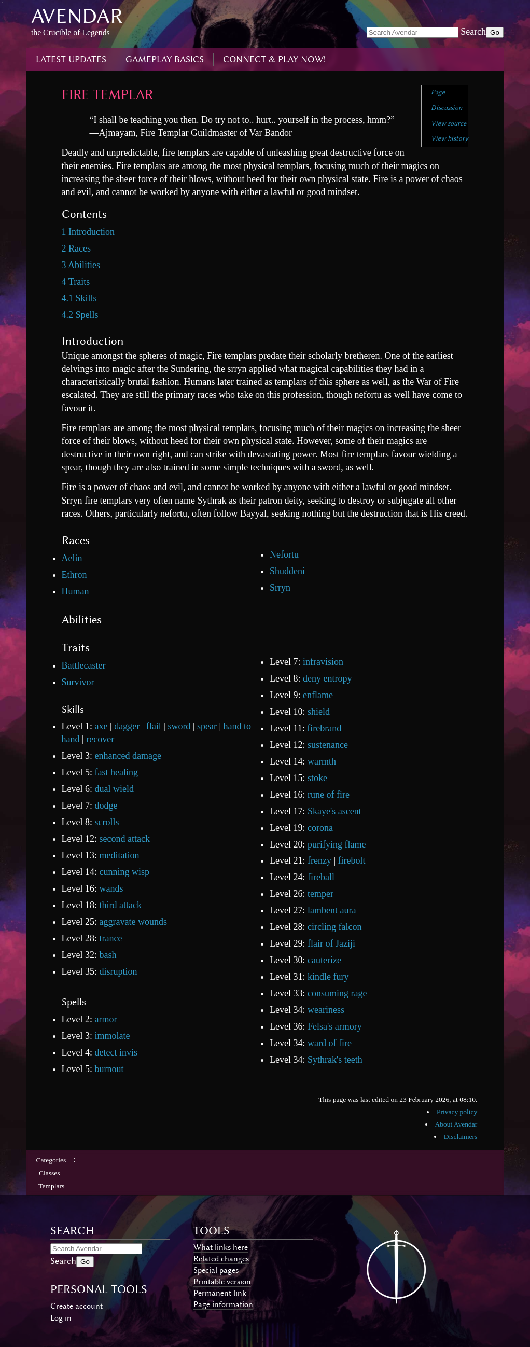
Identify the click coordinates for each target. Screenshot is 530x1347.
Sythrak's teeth (335, 1059)
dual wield (114, 789)
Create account (76, 1306)
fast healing (116, 772)
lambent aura (332, 910)
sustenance (328, 745)
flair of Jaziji (331, 943)
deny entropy (327, 678)
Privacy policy (457, 1112)
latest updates (71, 59)
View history (449, 138)
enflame (318, 695)
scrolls (107, 822)
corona (320, 828)
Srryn (280, 587)
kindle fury (328, 976)
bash (108, 955)
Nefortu (284, 554)
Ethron (74, 575)
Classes (49, 1173)
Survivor (78, 682)
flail (153, 726)
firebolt (352, 860)
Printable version (222, 1281)
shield (319, 711)
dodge (106, 805)
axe (101, 726)
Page (438, 92)
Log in (61, 1318)
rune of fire (329, 794)
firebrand (324, 728)
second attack (125, 839)
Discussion (446, 108)
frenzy (319, 860)
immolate (112, 1036)
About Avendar (456, 1124)
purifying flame (337, 844)
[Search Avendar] (412, 32)
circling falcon (334, 927)
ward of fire (330, 1043)
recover (100, 739)
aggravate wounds (133, 921)
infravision (323, 662)
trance (111, 938)
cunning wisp (125, 872)
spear (207, 726)
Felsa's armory (335, 1026)
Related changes (221, 1258)
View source (448, 123)
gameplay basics (164, 59)
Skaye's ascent (334, 811)
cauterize (324, 960)
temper (320, 893)
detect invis (116, 1052)
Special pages (216, 1270)
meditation (120, 855)
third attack (121, 905)
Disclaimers (460, 1137)
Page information (223, 1304)
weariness (326, 1010)
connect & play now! (274, 59)
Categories (51, 1160)
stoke (317, 778)
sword (179, 726)
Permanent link (219, 1293)
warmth (322, 761)
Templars (51, 1186)
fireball (321, 877)
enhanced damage (128, 756)
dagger (127, 726)
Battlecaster (84, 665)
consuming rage (337, 993)
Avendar (77, 15)
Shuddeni (287, 571)
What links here (220, 1247)
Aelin (72, 558)
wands (111, 888)
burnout (109, 1069)
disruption (118, 971)
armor (106, 1019)
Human (75, 591)
